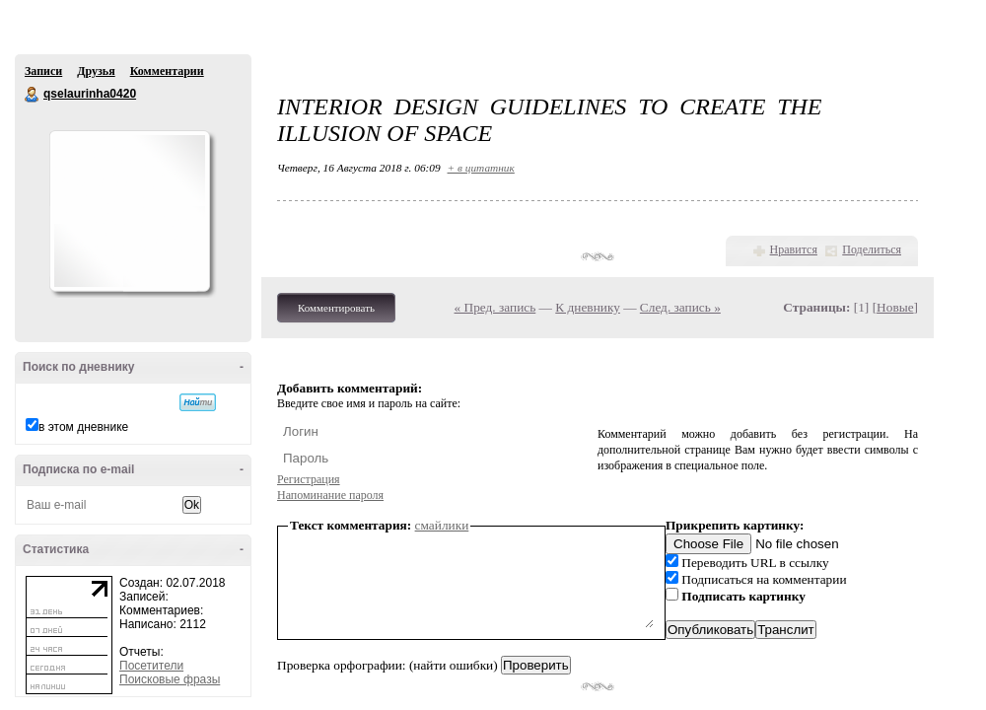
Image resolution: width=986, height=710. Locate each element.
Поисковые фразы (169, 679)
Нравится (793, 249)
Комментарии (167, 71)
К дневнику (587, 307)
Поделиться (871, 249)
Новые (895, 307)
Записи (43, 71)
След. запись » (680, 307)
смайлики (442, 525)
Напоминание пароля (330, 495)
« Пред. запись (495, 307)
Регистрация (308, 479)
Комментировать (336, 308)
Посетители (151, 666)
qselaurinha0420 (32, 95)
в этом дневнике (83, 427)
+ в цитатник (481, 168)
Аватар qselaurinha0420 (129, 211)
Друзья (95, 71)
